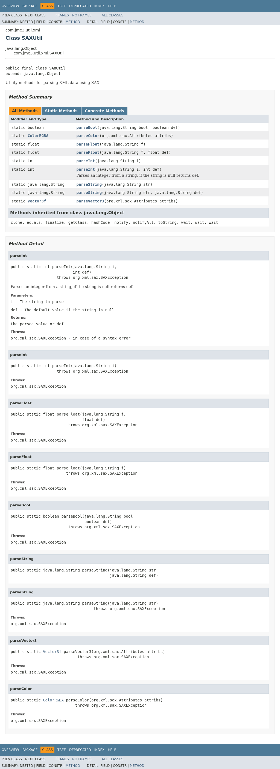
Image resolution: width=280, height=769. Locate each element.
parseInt (86, 161)
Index (99, 6)
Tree (61, 6)
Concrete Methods (104, 111)
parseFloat (88, 144)
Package (29, 6)
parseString (89, 184)
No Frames (82, 15)
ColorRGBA (38, 136)
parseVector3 (90, 201)
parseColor (88, 136)
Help (112, 6)
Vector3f (37, 201)
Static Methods (61, 111)
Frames (62, 15)
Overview (10, 6)
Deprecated (80, 6)
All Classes (112, 15)
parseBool (87, 127)
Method (73, 22)
